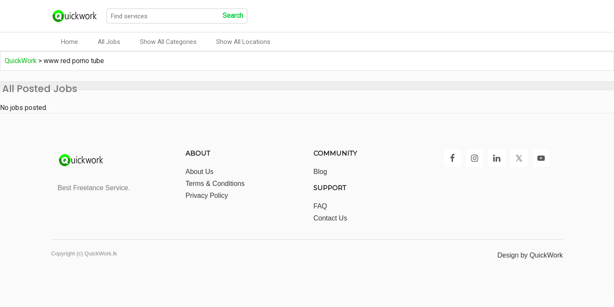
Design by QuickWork (530, 255)
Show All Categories (168, 42)
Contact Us (330, 218)
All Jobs (109, 42)
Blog (320, 171)
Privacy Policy (206, 195)
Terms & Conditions (215, 183)
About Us (199, 171)
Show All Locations (243, 42)
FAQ (320, 206)
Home (69, 42)
